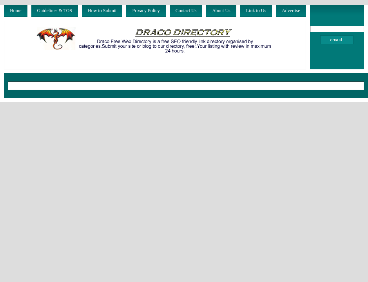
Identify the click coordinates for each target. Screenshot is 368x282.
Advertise (291, 10)
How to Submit (102, 10)
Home (15, 10)
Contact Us (186, 10)
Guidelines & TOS (55, 10)
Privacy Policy (146, 10)
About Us (221, 10)
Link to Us (256, 10)
